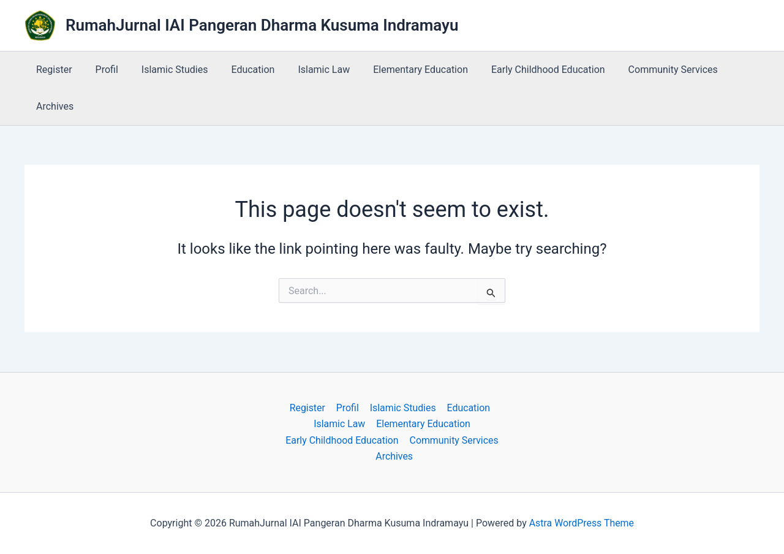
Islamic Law (308, 69)
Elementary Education (400, 69)
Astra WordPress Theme (581, 523)
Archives (53, 106)
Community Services (645, 69)
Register (52, 69)
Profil (101, 69)
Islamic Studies (165, 69)
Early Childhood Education (524, 69)
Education (240, 69)
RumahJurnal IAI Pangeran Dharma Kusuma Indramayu (262, 25)
